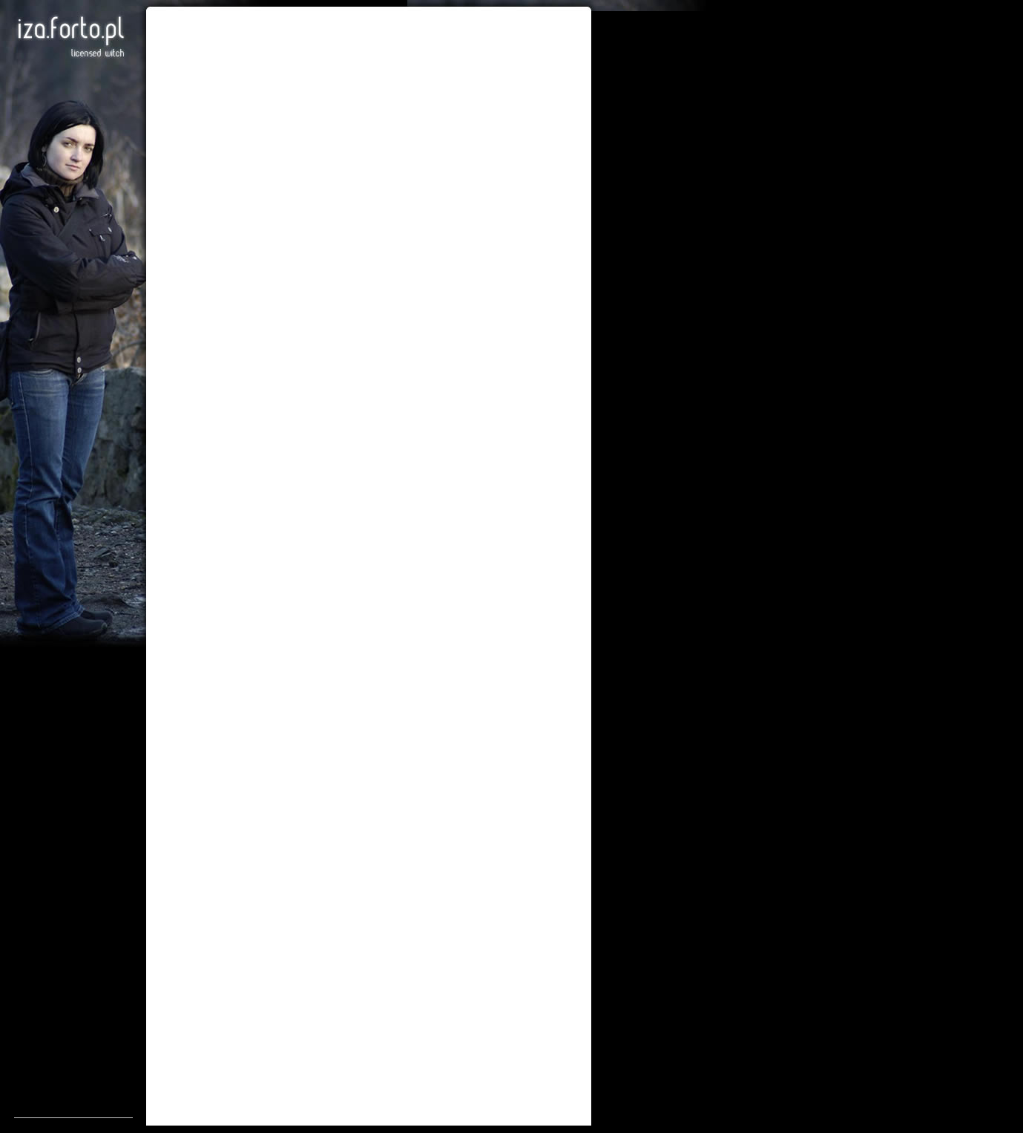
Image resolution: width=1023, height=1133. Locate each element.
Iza (70, 37)
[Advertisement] (73, 894)
